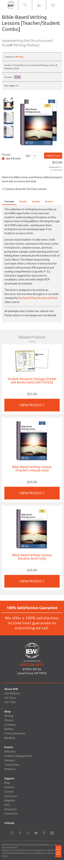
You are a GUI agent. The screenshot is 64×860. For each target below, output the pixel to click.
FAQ (7, 804)
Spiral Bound (13, 158)
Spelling (8, 729)
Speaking (9, 737)
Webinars (10, 769)
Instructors (11, 796)
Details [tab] (23, 201)
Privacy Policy (9, 850)
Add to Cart (53, 155)
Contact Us (11, 813)
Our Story (10, 697)
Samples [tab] (36, 201)
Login (5, 856)
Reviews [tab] (49, 201)
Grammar (10, 724)
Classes (8, 791)
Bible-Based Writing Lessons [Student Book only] (32, 556)
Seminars (9, 760)
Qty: (28, 155)
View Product (32, 405)
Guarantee (39, 853)
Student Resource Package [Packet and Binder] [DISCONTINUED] (32, 380)
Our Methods (12, 693)
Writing (19, 56)
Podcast (9, 787)
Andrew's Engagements (18, 755)
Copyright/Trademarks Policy (17, 853)
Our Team (10, 702)
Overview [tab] (9, 201)
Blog (7, 782)
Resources (10, 809)
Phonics (9, 720)
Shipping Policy (24, 850)
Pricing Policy (40, 850)
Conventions (11, 764)
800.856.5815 (32, 664)
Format (6, 154)
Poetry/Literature (14, 733)
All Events (10, 751)
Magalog (9, 800)
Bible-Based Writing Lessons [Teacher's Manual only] (32, 468)
